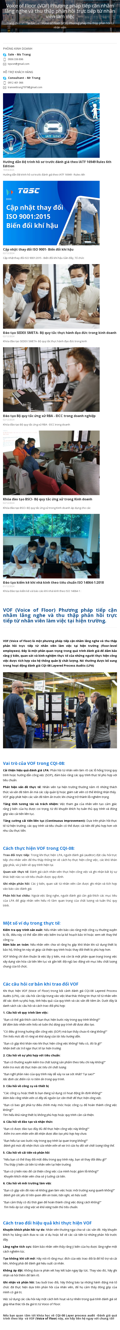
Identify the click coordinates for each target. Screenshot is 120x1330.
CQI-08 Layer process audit (75, 1315)
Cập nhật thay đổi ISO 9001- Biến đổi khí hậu (38, 249)
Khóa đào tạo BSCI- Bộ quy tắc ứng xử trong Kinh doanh (47, 499)
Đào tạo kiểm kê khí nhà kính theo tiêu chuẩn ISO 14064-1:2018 (53, 582)
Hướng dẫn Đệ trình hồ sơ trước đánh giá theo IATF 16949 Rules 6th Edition (57, 164)
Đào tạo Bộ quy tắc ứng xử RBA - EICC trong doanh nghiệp (49, 416)
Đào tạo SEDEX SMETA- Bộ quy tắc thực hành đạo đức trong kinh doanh (59, 332)
